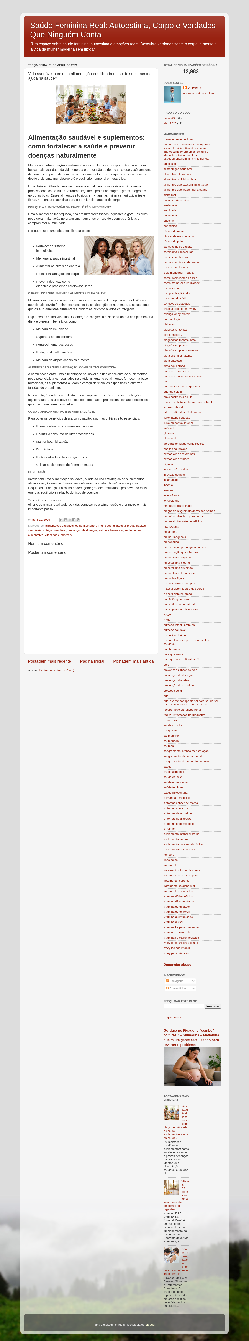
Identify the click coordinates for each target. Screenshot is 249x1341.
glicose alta (171, 438)
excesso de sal (173, 407)
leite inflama (171, 495)
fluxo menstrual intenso (179, 422)
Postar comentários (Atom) (56, 670)
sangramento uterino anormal (183, 756)
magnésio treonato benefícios (183, 521)
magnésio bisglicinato (178, 505)
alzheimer (170, 195)
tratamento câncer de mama (182, 870)
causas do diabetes (176, 267)
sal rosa (169, 745)
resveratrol (170, 720)
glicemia (169, 433)
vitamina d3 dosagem (177, 906)
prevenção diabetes (176, 680)
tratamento (171, 865)
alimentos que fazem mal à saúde (185, 189)
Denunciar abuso (177, 965)
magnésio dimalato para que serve (186, 516)
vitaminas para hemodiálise (181, 937)
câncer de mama (174, 231)
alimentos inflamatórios (178, 174)
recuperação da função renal (182, 709)
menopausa (171, 542)
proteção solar (173, 690)
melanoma (170, 531)
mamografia (171, 526)
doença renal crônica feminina (183, 376)
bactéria (169, 220)
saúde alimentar (174, 771)
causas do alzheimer (177, 257)
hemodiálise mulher (176, 459)
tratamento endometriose (180, 891)
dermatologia (172, 319)
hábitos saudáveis (175, 448)
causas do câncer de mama (182, 262)
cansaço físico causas (178, 246)
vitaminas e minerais (58, 535)
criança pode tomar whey (180, 308)
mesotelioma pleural (177, 562)
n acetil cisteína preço (178, 593)
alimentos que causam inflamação (186, 184)
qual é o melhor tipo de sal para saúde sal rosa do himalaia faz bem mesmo (191, 702)
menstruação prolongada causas (185, 547)
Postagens (174, 981)
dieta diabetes (173, 360)
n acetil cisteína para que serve (184, 588)
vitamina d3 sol (173, 922)
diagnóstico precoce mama (181, 350)
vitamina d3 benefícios (178, 896)
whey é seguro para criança (182, 942)
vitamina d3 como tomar (179, 901)
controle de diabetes (177, 303)
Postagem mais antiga (133, 661)
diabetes (169, 324)
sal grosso (170, 730)
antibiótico (170, 215)
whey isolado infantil (177, 948)
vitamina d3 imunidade (178, 916)
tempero (169, 854)
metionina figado (174, 578)
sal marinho (171, 735)
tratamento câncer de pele (181, 875)
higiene (168, 464)
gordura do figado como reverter (184, 443)
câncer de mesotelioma (179, 236)
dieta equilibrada (124, 525)
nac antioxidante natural (179, 604)
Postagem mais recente (49, 661)
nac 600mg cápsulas (177, 599)
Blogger (150, 1324)
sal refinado (171, 740)
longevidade (171, 500)
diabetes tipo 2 (173, 334)
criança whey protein (177, 314)
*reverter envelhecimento (180, 139)
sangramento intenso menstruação (186, 751)
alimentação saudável (59, 525)
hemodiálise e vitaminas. (180, 454)
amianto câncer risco (177, 200)
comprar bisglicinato (177, 293)
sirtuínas (169, 828)
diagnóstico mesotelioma (180, 340)
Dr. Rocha (194, 87)
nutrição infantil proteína (179, 624)
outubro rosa (172, 649)
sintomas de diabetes (177, 818)
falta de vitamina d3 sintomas (182, 412)
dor (166, 381)
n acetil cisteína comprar (179, 583)
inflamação (171, 479)
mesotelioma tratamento (179, 573)
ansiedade (170, 205)
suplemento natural (176, 839)
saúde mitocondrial (176, 792)
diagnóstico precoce (177, 345)
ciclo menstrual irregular (179, 272)
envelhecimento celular (178, 397)
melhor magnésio (175, 537)
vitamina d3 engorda (177, 911)
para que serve (173, 654)
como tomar (171, 288)
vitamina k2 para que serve (181, 927)
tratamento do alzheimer (179, 886)
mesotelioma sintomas (178, 568)
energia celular (173, 391)
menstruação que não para (181, 552)
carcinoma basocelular (178, 251)
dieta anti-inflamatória (178, 355)
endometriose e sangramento (183, 386)
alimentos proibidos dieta (180, 179)
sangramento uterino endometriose (186, 761)
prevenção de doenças (82, 530)
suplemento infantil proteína (182, 834)
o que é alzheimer (175, 635)
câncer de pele (173, 241)
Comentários (176, 988)
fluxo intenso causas (177, 417)
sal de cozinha (173, 725)
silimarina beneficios (177, 797)
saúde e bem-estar (111, 530)
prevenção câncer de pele (180, 669)
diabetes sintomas (175, 329)
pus (166, 695)
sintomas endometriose (179, 823)
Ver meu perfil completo (198, 93)
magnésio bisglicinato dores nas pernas (189, 511)
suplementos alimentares (180, 849)
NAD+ (167, 614)
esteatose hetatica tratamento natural (188, 402)
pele (166, 664)
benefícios (170, 226)
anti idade (170, 210)
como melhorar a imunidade (93, 525)
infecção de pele (174, 474)
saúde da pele (173, 777)
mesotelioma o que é (177, 557)
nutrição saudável (54, 530)
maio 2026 (170, 118)
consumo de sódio (175, 298)
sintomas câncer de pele (179, 808)
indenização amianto (177, 469)
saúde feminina (173, 787)
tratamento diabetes (176, 880)
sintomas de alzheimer (178, 813)
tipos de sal (171, 860)
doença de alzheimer (177, 371)
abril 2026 (170, 123)
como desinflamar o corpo (180, 277)
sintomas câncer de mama (181, 803)
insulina (169, 490)
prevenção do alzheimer (179, 685)
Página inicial (92, 661)
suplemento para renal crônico (183, 844)
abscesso (170, 163)
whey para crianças (176, 953)
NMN (167, 619)
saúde (168, 766)
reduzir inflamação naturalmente (184, 714)
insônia (168, 485)
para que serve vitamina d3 (181, 659)
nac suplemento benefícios (181, 609)
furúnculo (170, 428)
